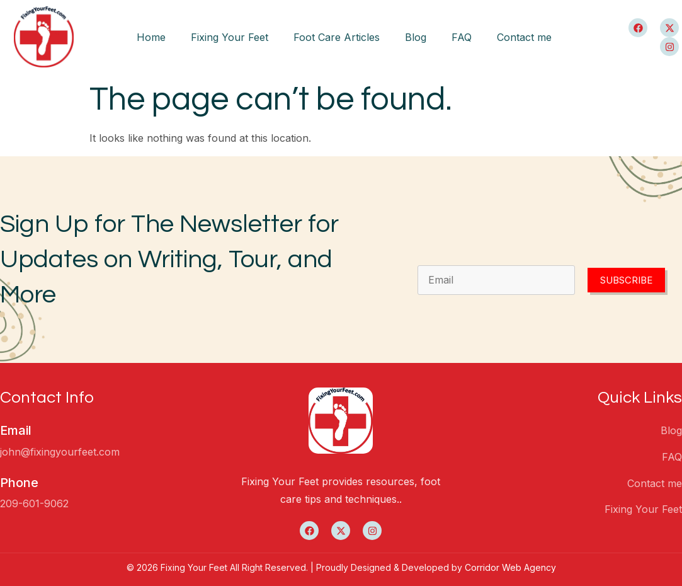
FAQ (462, 37)
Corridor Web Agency (510, 567)
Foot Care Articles (336, 37)
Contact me (524, 37)
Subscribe (626, 280)
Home (151, 37)
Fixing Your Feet (229, 37)
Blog (415, 37)
